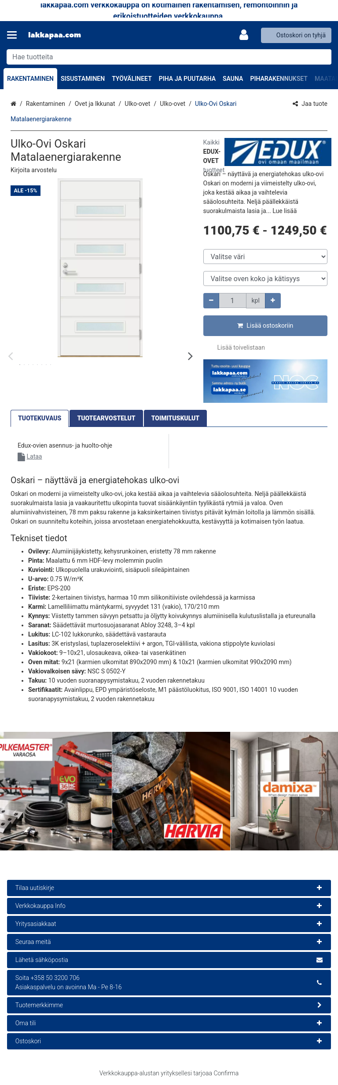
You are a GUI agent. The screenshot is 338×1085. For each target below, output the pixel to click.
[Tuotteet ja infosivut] (14, 35)
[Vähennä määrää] (211, 300)
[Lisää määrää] (273, 300)
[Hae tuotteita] (169, 57)
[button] (34, 170)
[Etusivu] (54, 35)
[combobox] (169, 57)
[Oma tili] (246, 35)
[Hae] (322, 57)
